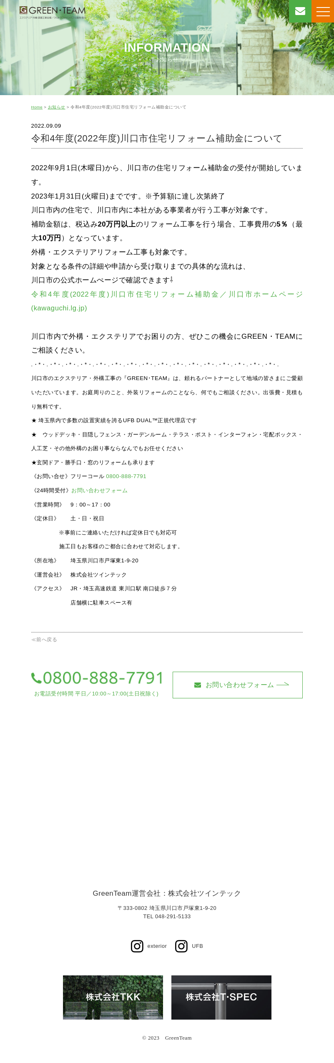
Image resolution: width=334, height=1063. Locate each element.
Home (37, 107)
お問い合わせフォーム (99, 490)
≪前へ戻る (44, 639)
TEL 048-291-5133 (167, 916)
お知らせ (56, 107)
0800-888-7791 (126, 476)
